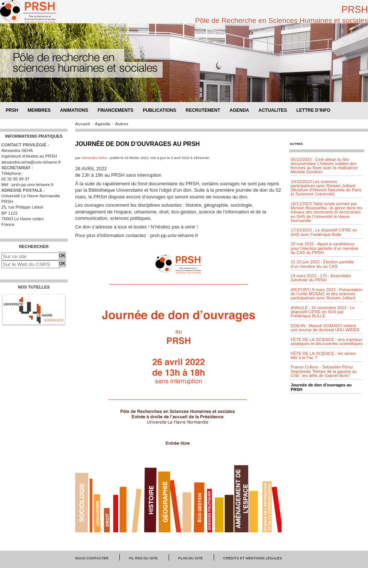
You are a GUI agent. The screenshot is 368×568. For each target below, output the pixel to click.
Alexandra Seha (94, 158)
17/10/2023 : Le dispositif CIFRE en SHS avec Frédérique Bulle (324, 232)
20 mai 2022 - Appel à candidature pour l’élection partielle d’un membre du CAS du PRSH (324, 248)
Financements (115, 110)
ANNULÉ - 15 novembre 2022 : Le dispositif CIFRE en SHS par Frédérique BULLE (322, 311)
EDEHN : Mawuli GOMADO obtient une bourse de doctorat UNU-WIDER (325, 327)
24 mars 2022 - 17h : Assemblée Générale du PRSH (321, 277)
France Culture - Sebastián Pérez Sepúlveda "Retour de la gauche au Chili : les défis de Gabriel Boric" (324, 371)
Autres (121, 124)
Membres (38, 110)
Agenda (239, 110)
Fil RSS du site (143, 558)
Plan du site (190, 558)
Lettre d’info (313, 110)
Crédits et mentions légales (252, 558)
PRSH (354, 9)
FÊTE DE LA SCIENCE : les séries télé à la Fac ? (323, 355)
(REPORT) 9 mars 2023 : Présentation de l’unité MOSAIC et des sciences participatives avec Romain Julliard (326, 293)
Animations (74, 110)
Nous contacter (92, 558)
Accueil (82, 124)
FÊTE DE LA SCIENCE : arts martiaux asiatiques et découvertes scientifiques (327, 341)
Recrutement (203, 110)
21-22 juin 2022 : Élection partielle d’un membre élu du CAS (322, 264)
